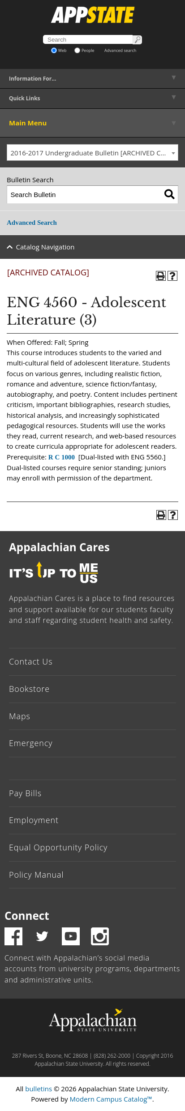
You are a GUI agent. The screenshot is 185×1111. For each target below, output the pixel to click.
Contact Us (31, 661)
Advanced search (120, 50)
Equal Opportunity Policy (58, 847)
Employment (34, 820)
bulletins (38, 1088)
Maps (19, 716)
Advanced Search (32, 222)
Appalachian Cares (59, 547)
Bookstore (29, 688)
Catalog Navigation (45, 246)
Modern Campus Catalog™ (111, 1098)
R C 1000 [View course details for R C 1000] (61, 457)
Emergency (31, 743)
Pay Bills (25, 793)
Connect (26, 915)
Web (59, 50)
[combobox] (92, 152)
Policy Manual (36, 874)
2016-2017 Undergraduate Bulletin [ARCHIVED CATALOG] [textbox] (94, 152)
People (84, 50)
